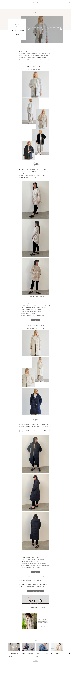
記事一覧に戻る (35, 663)
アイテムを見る (35, 320)
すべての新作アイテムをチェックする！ (35, 591)
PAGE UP (69, 655)
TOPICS (35, 13)
